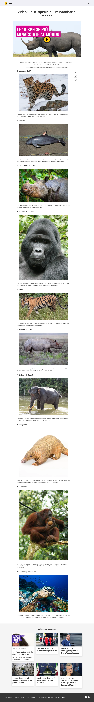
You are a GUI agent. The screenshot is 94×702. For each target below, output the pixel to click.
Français (38, 697)
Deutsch (43, 697)
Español (33, 697)
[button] (89, 3)
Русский (22, 697)
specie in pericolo (31, 67)
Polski (59, 697)
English (17, 697)
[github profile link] (86, 697)
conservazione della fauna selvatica (45, 67)
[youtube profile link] (89, 697)
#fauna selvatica (24, 650)
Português (54, 697)
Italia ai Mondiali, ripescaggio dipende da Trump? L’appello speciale (70, 650)
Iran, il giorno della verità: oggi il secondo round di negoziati (46, 680)
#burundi (14, 648)
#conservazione (16, 650)
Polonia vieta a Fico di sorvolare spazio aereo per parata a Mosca (22, 680)
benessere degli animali (61, 67)
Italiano (48, 697)
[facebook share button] (75, 72)
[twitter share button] (75, 76)
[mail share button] (75, 79)
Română (27, 697)
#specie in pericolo (21, 648)
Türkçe (63, 697)
